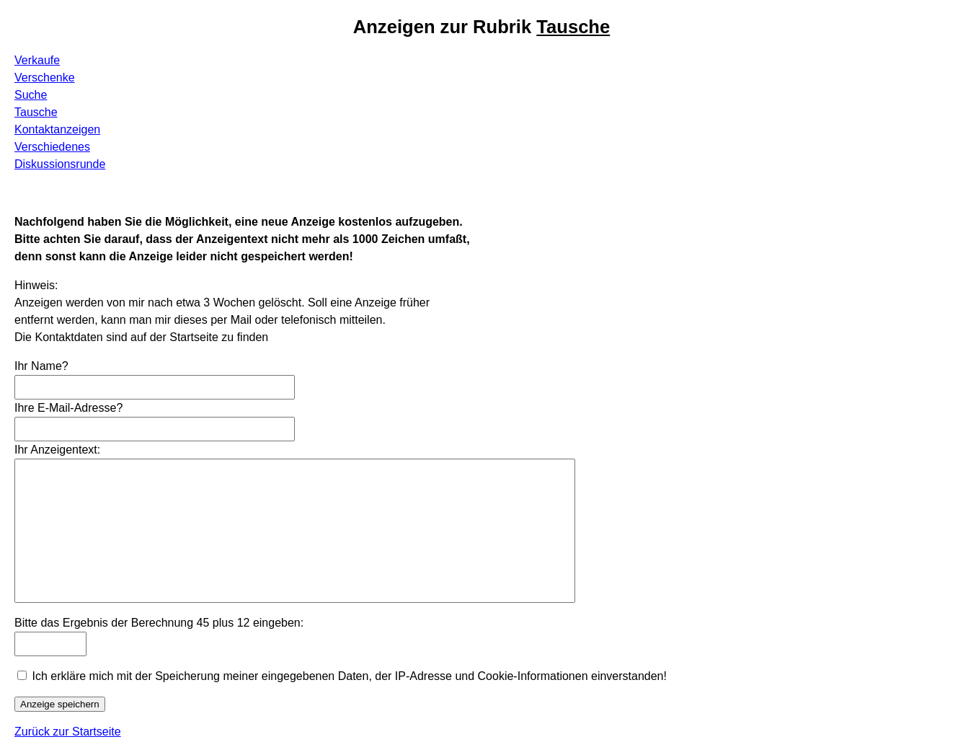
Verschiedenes (52, 147)
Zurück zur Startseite (67, 731)
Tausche (36, 112)
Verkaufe (37, 60)
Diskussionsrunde (59, 164)
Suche (30, 95)
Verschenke (44, 77)
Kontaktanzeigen (57, 129)
